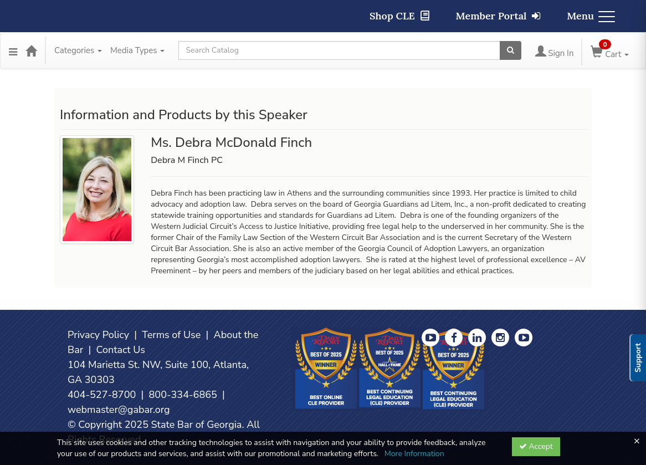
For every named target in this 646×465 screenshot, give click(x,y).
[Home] (31, 50)
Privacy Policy (98, 334)
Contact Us (120, 349)
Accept (536, 446)
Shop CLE (399, 15)
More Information (414, 453)
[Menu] (13, 50)
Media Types (137, 50)
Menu (591, 15)
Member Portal (498, 15)
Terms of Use (171, 334)
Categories (78, 50)
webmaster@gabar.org (119, 409)
